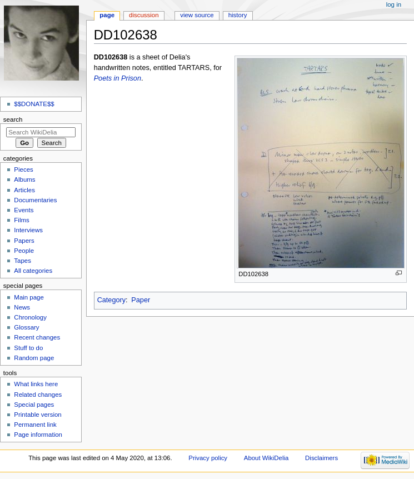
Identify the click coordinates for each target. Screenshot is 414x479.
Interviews (28, 230)
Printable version (37, 414)
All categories (33, 270)
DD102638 (111, 57)
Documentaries (35, 200)
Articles (24, 190)
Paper (140, 300)
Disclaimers (321, 458)
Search (13, 119)
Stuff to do (28, 348)
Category (111, 300)
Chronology (30, 317)
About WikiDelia (266, 458)
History (237, 15)
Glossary (26, 327)
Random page (34, 358)
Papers (24, 240)
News (22, 307)
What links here (36, 384)
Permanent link (35, 424)
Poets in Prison (117, 78)
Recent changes (37, 337)
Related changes (38, 394)
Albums (24, 179)
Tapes (22, 260)
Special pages (34, 404)
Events (23, 210)
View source (196, 15)
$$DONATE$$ (34, 104)
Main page (29, 297)
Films (21, 220)
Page (106, 15)
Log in (393, 4)
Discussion (143, 15)
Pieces (23, 169)
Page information (38, 434)
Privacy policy (207, 458)
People (24, 250)
